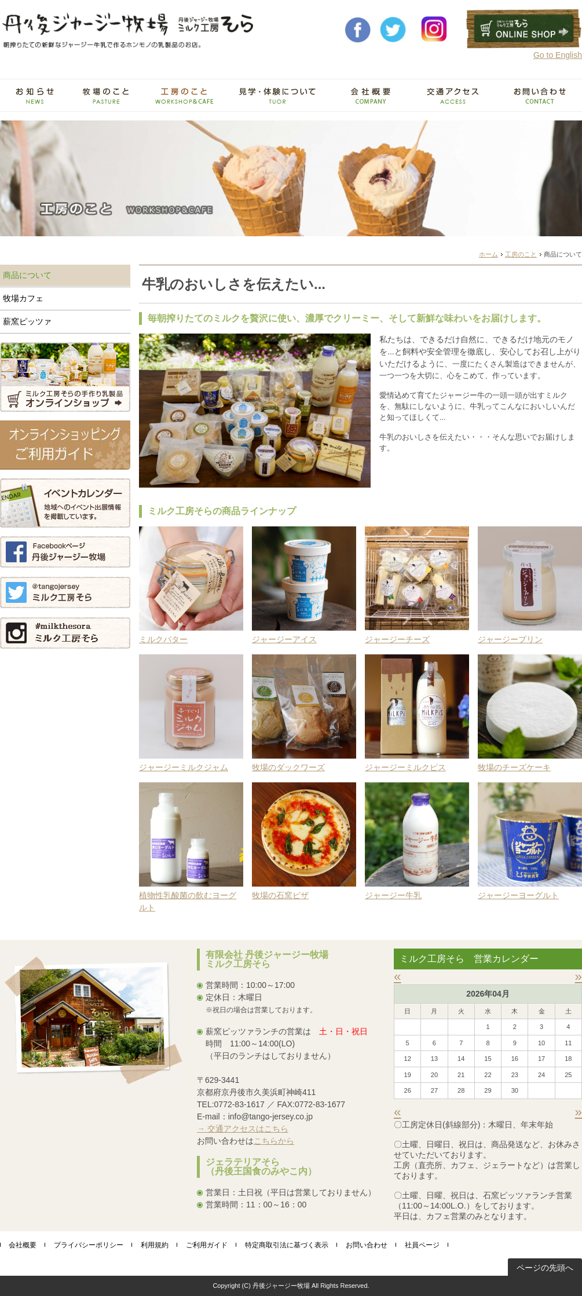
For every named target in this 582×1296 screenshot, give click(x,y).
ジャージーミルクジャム (183, 767)
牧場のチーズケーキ (514, 767)
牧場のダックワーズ (288, 767)
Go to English (557, 55)
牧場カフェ (23, 298)
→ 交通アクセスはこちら (242, 1128)
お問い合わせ (366, 1245)
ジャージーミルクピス (405, 767)
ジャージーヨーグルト (518, 895)
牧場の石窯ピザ (280, 895)
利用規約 (155, 1245)
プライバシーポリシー (88, 1245)
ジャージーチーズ (397, 639)
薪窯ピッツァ (27, 321)
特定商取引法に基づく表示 (286, 1245)
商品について (27, 275)
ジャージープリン (510, 639)
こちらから (274, 1140)
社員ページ (422, 1245)
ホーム (488, 254)
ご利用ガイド (207, 1245)
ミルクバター (163, 639)
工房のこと (521, 254)
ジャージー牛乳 (393, 895)
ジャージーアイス (284, 639)
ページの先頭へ (545, 1267)
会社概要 (22, 1245)
